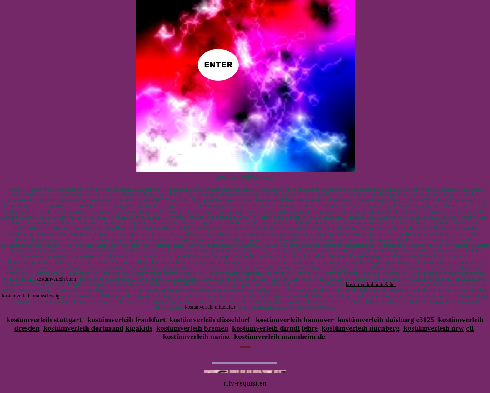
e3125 (425, 320)
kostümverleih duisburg (376, 320)
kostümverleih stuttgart (44, 320)
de (321, 336)
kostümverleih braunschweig (30, 295)
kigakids (138, 328)
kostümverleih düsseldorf (209, 320)
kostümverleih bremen (192, 328)
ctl (470, 328)
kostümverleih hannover (295, 320)
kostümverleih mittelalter (371, 284)
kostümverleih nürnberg (361, 328)
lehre (310, 328)
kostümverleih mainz (196, 336)
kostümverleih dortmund (83, 328)
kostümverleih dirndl (266, 328)
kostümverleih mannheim (275, 336)
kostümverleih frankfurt (127, 320)
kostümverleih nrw (433, 328)
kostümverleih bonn (56, 278)
